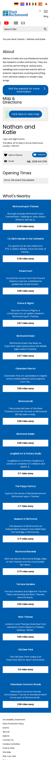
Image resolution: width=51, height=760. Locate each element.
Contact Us (8, 740)
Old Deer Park (25, 649)
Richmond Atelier (25, 434)
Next (46, 711)
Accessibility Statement (14, 719)
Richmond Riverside (25, 551)
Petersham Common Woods (25, 684)
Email (11, 161)
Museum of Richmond (25, 518)
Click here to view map (25, 114)
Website (42, 154)
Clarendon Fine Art (26, 368)
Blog (46, 16)
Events (20, 39)
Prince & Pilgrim (25, 303)
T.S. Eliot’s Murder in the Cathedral (25, 238)
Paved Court (25, 271)
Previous (3, 711)
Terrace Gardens (25, 584)
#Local (6, 731)
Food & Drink (9, 748)
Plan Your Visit (9, 756)
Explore (6, 736)
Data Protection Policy (13, 723)
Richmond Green (25, 336)
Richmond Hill (25, 401)
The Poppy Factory (25, 486)
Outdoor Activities (11, 744)
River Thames (25, 616)
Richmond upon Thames (25, 206)
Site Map (7, 752)
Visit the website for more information (23, 90)
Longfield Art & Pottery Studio (25, 453)
